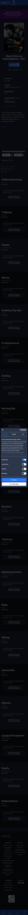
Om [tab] (23, 434)
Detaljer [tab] (14, 434)
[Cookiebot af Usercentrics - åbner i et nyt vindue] (20, 430)
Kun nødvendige (14, 484)
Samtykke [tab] (5, 434)
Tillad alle (14, 480)
